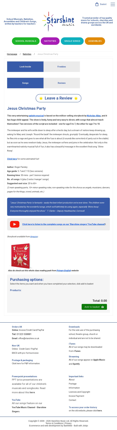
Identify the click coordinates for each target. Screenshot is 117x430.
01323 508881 (24, 334)
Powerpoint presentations (24, 377)
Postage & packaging (22, 360)
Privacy (68, 423)
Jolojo (85, 426)
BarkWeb (68, 426)
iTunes (72, 344)
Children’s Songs (28, 21)
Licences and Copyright (79, 392)
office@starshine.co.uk (28, 338)
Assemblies (95, 41)
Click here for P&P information (26, 364)
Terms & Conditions (54, 423)
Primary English (63, 271)
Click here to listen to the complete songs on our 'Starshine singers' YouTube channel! (63, 224)
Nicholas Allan (94, 116)
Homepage (12, 54)
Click (12, 159)
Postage (73, 384)
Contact (72, 400)
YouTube (16, 400)
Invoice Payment (76, 396)
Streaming (74, 357)
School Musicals (15, 19)
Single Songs (72, 41)
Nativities (50, 41)
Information (74, 388)
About (72, 380)
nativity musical (36, 116)
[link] (101, 4)
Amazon (34, 237)
